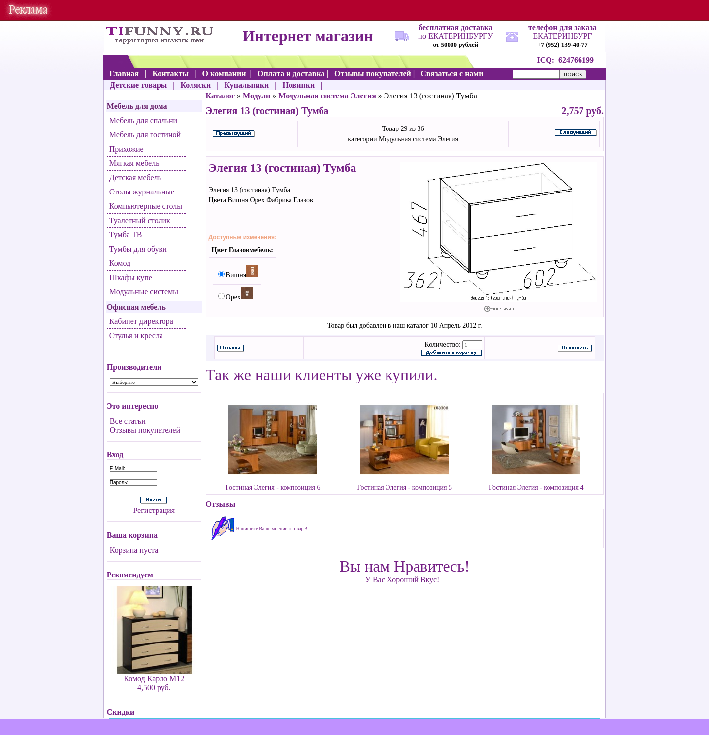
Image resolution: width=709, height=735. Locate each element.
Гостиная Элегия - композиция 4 (536, 487)
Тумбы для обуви (138, 249)
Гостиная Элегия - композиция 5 (404, 487)
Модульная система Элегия (327, 96)
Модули (256, 96)
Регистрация (154, 510)
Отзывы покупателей (145, 430)
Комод (119, 263)
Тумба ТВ (125, 234)
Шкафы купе (130, 277)
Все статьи (128, 421)
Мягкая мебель (134, 163)
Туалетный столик (139, 220)
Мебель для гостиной (145, 134)
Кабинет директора (141, 321)
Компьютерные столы (145, 206)
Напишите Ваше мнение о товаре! (272, 528)
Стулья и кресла (136, 335)
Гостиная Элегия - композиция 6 (273, 487)
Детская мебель (135, 177)
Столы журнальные (141, 192)
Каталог (220, 96)
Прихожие (126, 149)
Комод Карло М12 (154, 678)
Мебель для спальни (143, 120)
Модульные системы (143, 292)
